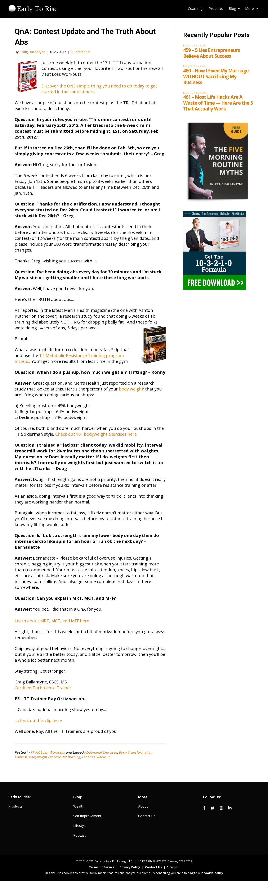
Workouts (57, 752)
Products (216, 8)
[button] (239, 8)
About (143, 806)
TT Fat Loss (39, 752)
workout (103, 757)
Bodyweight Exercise (45, 757)
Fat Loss (88, 757)
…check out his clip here (38, 720)
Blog (232, 8)
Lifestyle (79, 825)
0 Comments (80, 52)
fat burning (71, 757)
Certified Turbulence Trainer (43, 688)
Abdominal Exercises (100, 752)
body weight (131, 389)
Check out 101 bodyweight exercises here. (96, 434)
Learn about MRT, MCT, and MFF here (52, 621)
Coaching (195, 8)
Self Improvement (87, 816)
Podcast (79, 835)
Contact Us (146, 816)
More (249, 8)
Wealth (78, 806)
